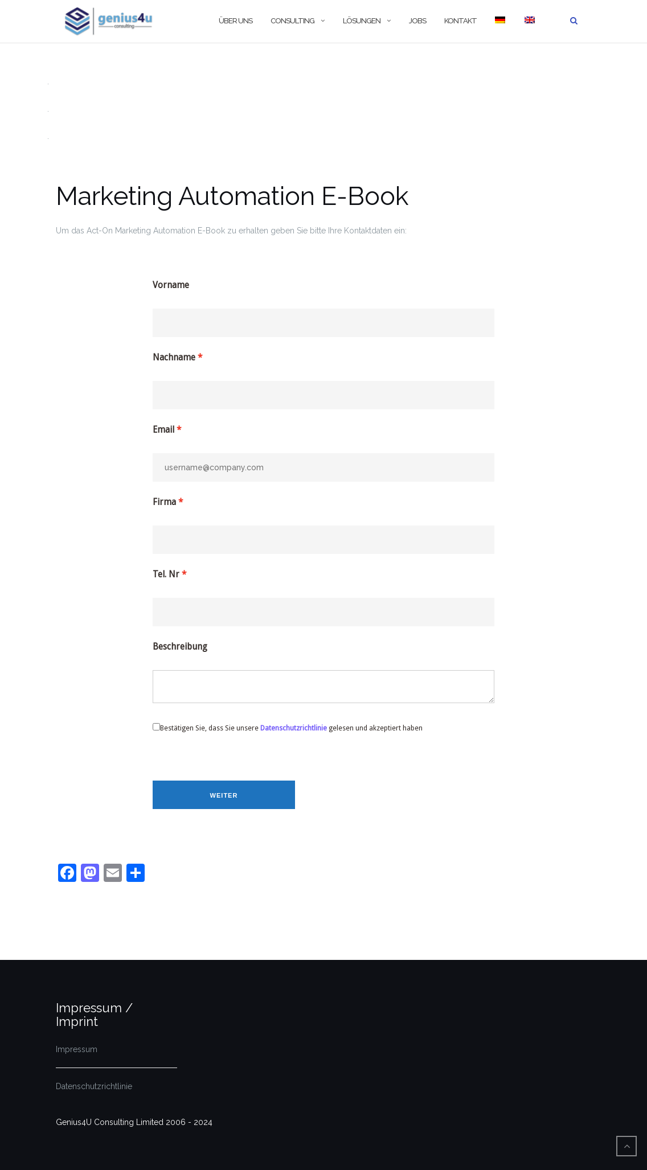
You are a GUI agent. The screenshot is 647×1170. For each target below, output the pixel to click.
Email (163, 430)
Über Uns (235, 21)
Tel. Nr (166, 574)
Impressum (76, 1049)
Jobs (417, 21)
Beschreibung (180, 647)
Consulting (292, 21)
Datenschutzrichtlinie (293, 728)
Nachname (174, 357)
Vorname (171, 285)
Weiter (224, 795)
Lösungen (361, 21)
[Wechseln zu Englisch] (529, 21)
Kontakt (460, 21)
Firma (164, 502)
